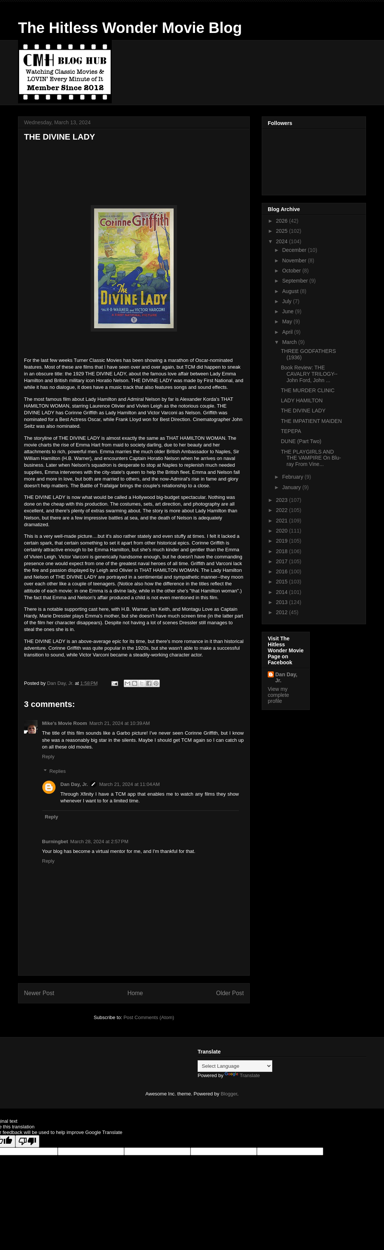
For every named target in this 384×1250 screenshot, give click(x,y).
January (292, 487)
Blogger (228, 1094)
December (295, 250)
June (288, 311)
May (287, 321)
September (295, 281)
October (292, 271)
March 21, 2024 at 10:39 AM (119, 723)
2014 (282, 592)
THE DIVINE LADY (303, 411)
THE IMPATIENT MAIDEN (311, 421)
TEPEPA (291, 431)
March (290, 342)
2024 (282, 241)
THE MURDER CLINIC (307, 390)
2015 (282, 582)
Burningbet (55, 841)
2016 (282, 571)
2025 (282, 231)
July (287, 301)
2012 (282, 612)
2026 (282, 221)
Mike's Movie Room (64, 723)
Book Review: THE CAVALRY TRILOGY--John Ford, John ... (309, 374)
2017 (282, 561)
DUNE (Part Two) (301, 441)
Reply (48, 756)
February (293, 477)
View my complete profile (278, 695)
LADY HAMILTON (301, 400)
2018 (282, 551)
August (291, 291)
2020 (282, 531)
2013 (282, 602)
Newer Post (39, 993)
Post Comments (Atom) (148, 1017)
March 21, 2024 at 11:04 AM (129, 784)
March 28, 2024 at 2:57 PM (99, 841)
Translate (242, 1075)
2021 (282, 521)
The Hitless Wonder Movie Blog (130, 27)
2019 (282, 541)
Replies (58, 771)
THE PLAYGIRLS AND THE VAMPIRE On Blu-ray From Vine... (311, 458)
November (295, 260)
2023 (282, 500)
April (288, 332)
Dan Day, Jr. (74, 784)
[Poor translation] (27, 1141)
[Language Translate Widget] (235, 1066)
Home (135, 993)
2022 (282, 510)
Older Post (230, 993)
